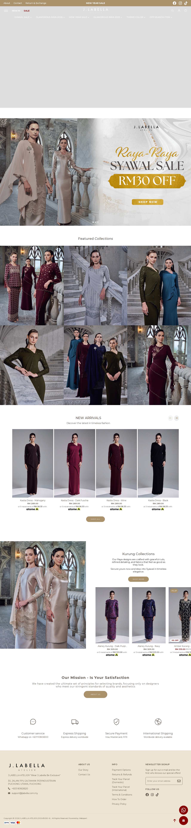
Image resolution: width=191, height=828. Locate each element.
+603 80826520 (18, 788)
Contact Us (84, 774)
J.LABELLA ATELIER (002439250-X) (35, 818)
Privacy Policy (119, 804)
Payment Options (121, 770)
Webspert (83, 818)
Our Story (83, 770)
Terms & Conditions (122, 794)
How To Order (119, 799)
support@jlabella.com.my (23, 793)
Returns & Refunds (122, 774)
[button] (93, 222)
